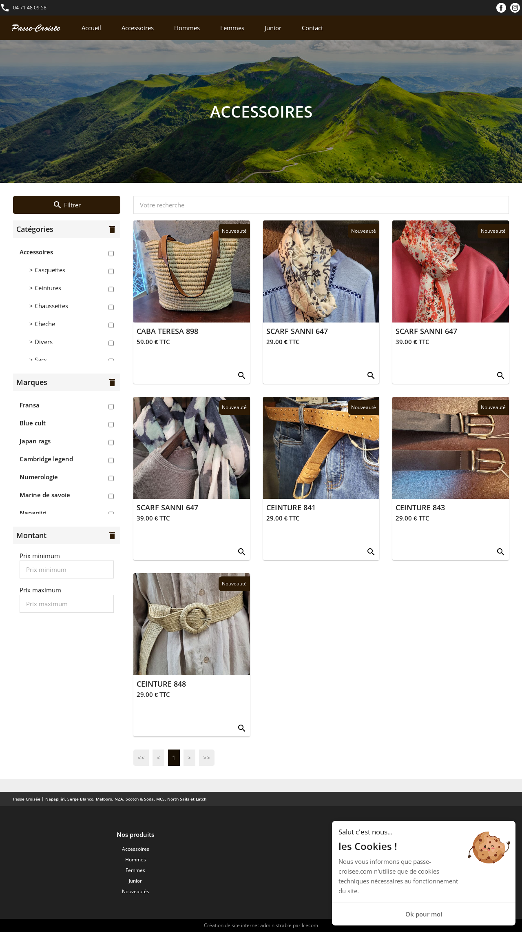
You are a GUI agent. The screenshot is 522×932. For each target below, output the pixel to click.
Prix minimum (40, 556)
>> (206, 758)
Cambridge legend (46, 459)
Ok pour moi (423, 914)
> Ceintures (45, 288)
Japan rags (35, 441)
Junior (273, 28)
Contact (312, 28)
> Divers (41, 342)
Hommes (187, 28)
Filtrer (67, 205)
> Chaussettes (48, 306)
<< (141, 758)
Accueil (91, 28)
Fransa (30, 405)
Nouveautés (135, 891)
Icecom (310, 925)
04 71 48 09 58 (29, 7)
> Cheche (42, 324)
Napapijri (33, 513)
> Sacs (38, 360)
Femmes (232, 28)
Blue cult (33, 423)
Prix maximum (40, 590)
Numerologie (39, 477)
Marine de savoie (45, 495)
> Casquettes (47, 270)
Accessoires (138, 28)
